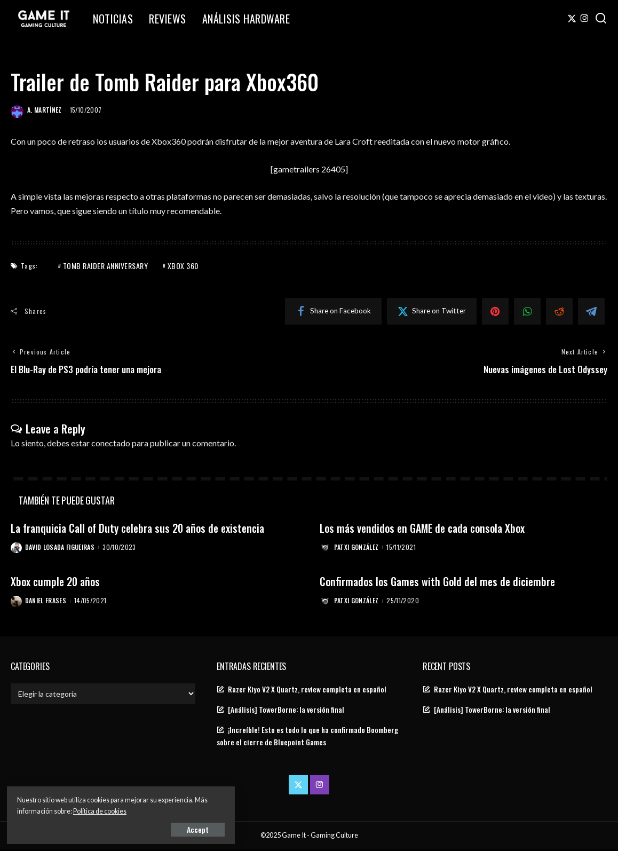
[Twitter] (571, 18)
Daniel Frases (46, 601)
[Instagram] (584, 18)
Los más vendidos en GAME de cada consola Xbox (427, 529)
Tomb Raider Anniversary (105, 265)
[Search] (601, 18)
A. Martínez (44, 109)
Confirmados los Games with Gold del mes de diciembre (442, 582)
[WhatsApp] (527, 311)
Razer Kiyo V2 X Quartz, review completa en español (307, 690)
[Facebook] (333, 311)
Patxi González (357, 548)
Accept (130, 827)
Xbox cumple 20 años (57, 582)
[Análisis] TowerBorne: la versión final (286, 711)
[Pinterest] (495, 311)
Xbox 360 (183, 265)
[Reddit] (559, 311)
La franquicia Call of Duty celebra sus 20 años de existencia (144, 529)
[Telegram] (591, 311)
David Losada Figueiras (61, 548)
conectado (110, 443)
